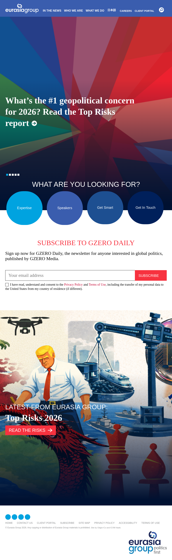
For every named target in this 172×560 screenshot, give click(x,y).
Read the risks (27, 430)
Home (9, 522)
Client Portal (144, 10)
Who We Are (73, 10)
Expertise (24, 207)
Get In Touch (145, 207)
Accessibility (128, 522)
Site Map (84, 522)
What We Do (95, 10)
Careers (126, 10)
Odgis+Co (101, 528)
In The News (52, 10)
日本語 (111, 10)
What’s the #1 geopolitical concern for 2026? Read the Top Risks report (69, 112)
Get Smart (105, 207)
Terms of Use (97, 284)
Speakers (64, 207)
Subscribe (67, 522)
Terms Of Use (150, 522)
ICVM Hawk (115, 528)
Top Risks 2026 (33, 418)
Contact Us (25, 522)
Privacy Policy (73, 284)
